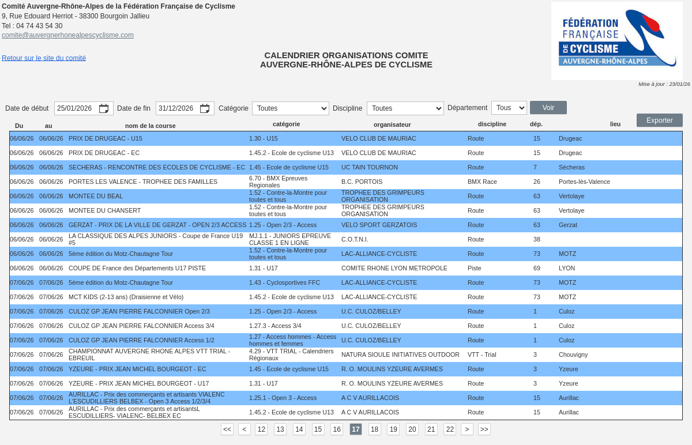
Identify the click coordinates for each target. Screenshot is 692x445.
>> (484, 429)
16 (337, 429)
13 (280, 429)
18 (374, 429)
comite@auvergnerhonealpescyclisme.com (68, 35)
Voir (549, 108)
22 (450, 429)
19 (393, 429)
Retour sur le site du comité (44, 58)
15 (318, 429)
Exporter (659, 120)
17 (355, 429)
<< (227, 429)
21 (431, 429)
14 (299, 429)
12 (261, 429)
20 (412, 429)
